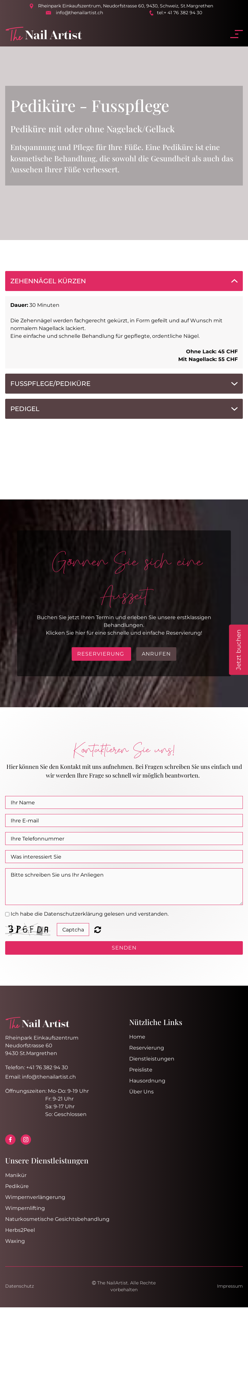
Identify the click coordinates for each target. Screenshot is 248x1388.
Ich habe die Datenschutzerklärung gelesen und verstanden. (90, 914)
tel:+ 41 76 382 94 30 (179, 12)
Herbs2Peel (20, 1230)
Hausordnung (147, 1081)
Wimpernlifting (25, 1208)
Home (137, 1037)
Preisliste (140, 1070)
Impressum (230, 1286)
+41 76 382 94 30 (47, 1067)
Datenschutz (19, 1286)
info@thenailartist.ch (79, 12)
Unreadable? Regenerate (97, 929)
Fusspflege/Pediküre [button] (50, 383)
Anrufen (156, 654)
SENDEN (124, 948)
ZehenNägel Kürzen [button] (48, 281)
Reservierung (146, 1048)
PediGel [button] (24, 409)
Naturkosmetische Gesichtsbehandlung (57, 1219)
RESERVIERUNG (101, 654)
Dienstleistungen (151, 1059)
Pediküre (17, 1186)
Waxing (15, 1241)
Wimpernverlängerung (35, 1197)
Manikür (15, 1175)
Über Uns (141, 1092)
